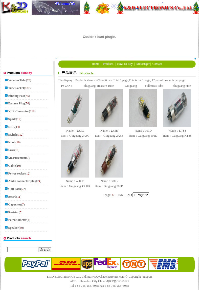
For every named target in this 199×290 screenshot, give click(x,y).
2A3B (114, 130)
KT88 (182, 130)
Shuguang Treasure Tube (98, 86)
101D (148, 130)
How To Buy (125, 64)
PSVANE (66, 86)
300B (114, 181)
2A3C (80, 130)
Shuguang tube (182, 86)
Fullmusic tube (154, 86)
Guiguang (131, 86)
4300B (80, 181)
